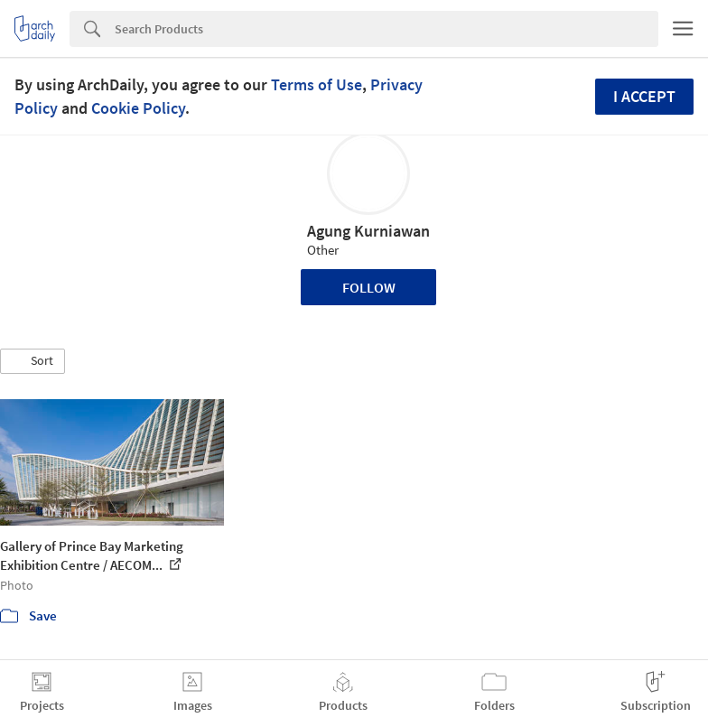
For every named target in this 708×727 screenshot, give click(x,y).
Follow (369, 287)
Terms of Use (316, 84)
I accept (644, 96)
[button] (32, 361)
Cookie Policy (138, 108)
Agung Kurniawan (368, 230)
